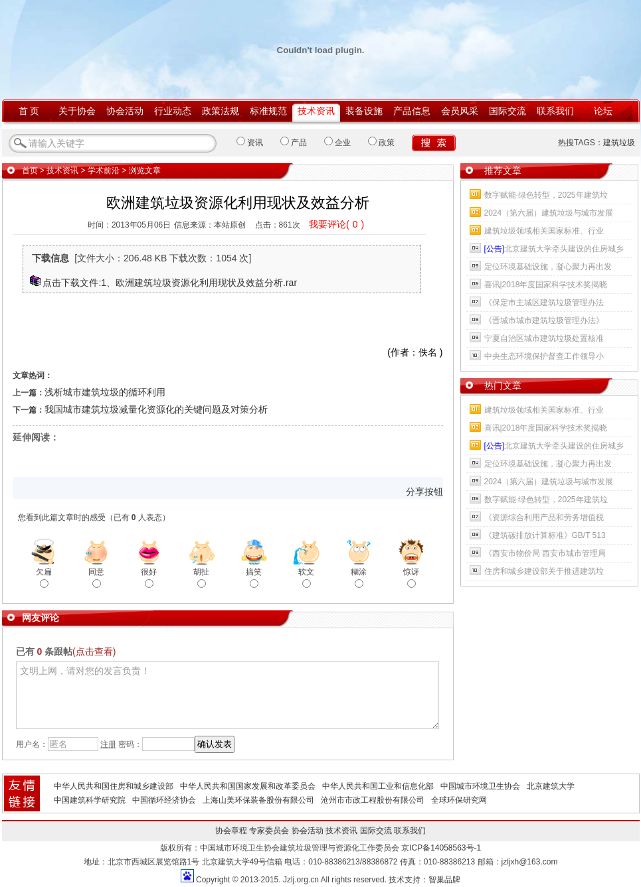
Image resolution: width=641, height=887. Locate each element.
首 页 (29, 110)
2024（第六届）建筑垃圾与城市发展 (549, 213)
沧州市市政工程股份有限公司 (372, 800)
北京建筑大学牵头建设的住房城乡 (554, 248)
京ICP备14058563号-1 (441, 848)
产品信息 (411, 110)
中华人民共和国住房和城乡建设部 (113, 786)
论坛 (603, 110)
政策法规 (220, 110)
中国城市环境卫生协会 (480, 786)
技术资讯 (316, 110)
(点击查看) (94, 651)
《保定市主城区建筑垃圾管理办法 (544, 302)
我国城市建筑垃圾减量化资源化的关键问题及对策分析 (156, 409)
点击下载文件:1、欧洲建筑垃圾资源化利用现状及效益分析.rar (170, 282)
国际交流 (507, 110)
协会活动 (124, 110)
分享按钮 (424, 491)
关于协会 (77, 110)
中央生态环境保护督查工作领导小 (544, 356)
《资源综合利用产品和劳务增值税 (544, 517)
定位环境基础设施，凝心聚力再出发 (548, 266)
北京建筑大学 (551, 786)
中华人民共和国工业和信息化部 (378, 786)
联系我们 (555, 110)
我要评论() (336, 224)
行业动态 (172, 110)
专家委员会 (269, 830)
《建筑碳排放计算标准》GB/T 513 (545, 535)
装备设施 (364, 110)
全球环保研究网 (459, 800)
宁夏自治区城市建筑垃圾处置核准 (544, 338)
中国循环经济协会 (164, 800)
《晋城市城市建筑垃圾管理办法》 (544, 320)
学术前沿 (104, 170)
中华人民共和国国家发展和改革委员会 (248, 786)
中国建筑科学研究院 (90, 800)
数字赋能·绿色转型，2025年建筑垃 (546, 195)
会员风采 (459, 110)
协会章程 (231, 830)
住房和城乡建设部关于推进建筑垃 (544, 571)
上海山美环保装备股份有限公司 (258, 800)
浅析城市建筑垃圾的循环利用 (105, 392)
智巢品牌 (444, 879)
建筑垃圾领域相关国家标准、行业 (544, 231)
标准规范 (268, 110)
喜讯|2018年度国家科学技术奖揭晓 (546, 284)
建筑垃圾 (619, 142)
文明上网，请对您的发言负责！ (227, 695)
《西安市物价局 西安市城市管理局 (545, 553)
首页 (30, 170)
